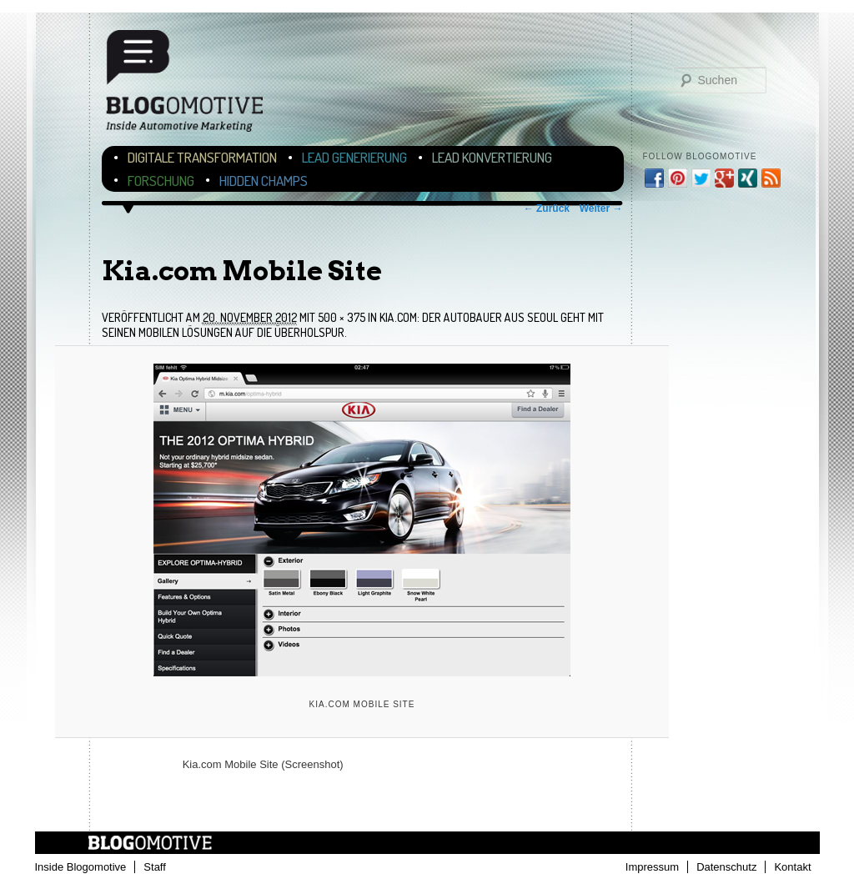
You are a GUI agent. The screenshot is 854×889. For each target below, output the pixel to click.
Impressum (652, 867)
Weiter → (601, 208)
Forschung (161, 180)
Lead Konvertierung (492, 157)
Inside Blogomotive (81, 867)
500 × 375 (341, 317)
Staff (154, 867)
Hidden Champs (263, 180)
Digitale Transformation (202, 157)
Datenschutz (726, 867)
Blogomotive (195, 85)
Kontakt (792, 867)
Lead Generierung (354, 157)
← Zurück (547, 208)
